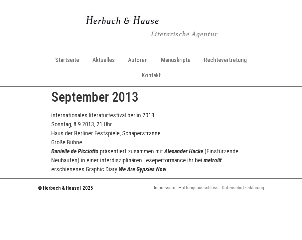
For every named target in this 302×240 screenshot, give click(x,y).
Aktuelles (103, 59)
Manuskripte (176, 59)
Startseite (67, 59)
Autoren (138, 59)
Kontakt (151, 75)
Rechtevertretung (225, 59)
